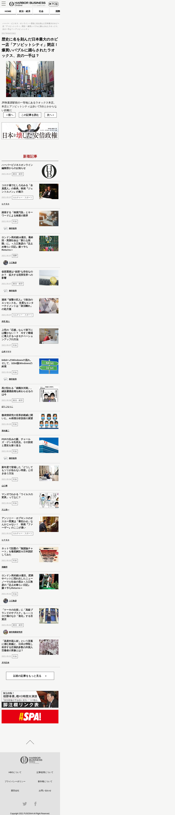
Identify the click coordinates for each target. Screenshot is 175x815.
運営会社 (15, 790)
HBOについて (15, 772)
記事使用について (45, 772)
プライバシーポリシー (15, 781)
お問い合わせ (45, 790)
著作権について (45, 781)
